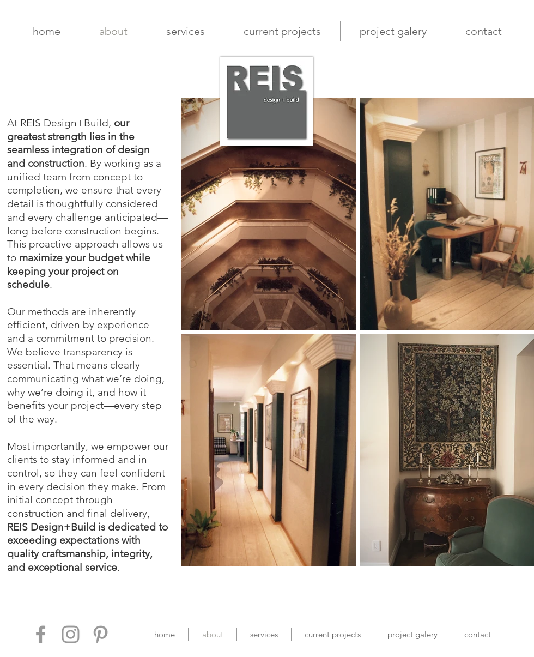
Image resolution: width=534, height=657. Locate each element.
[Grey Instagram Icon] (70, 634)
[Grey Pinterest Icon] (100, 634)
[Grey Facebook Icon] (40, 634)
